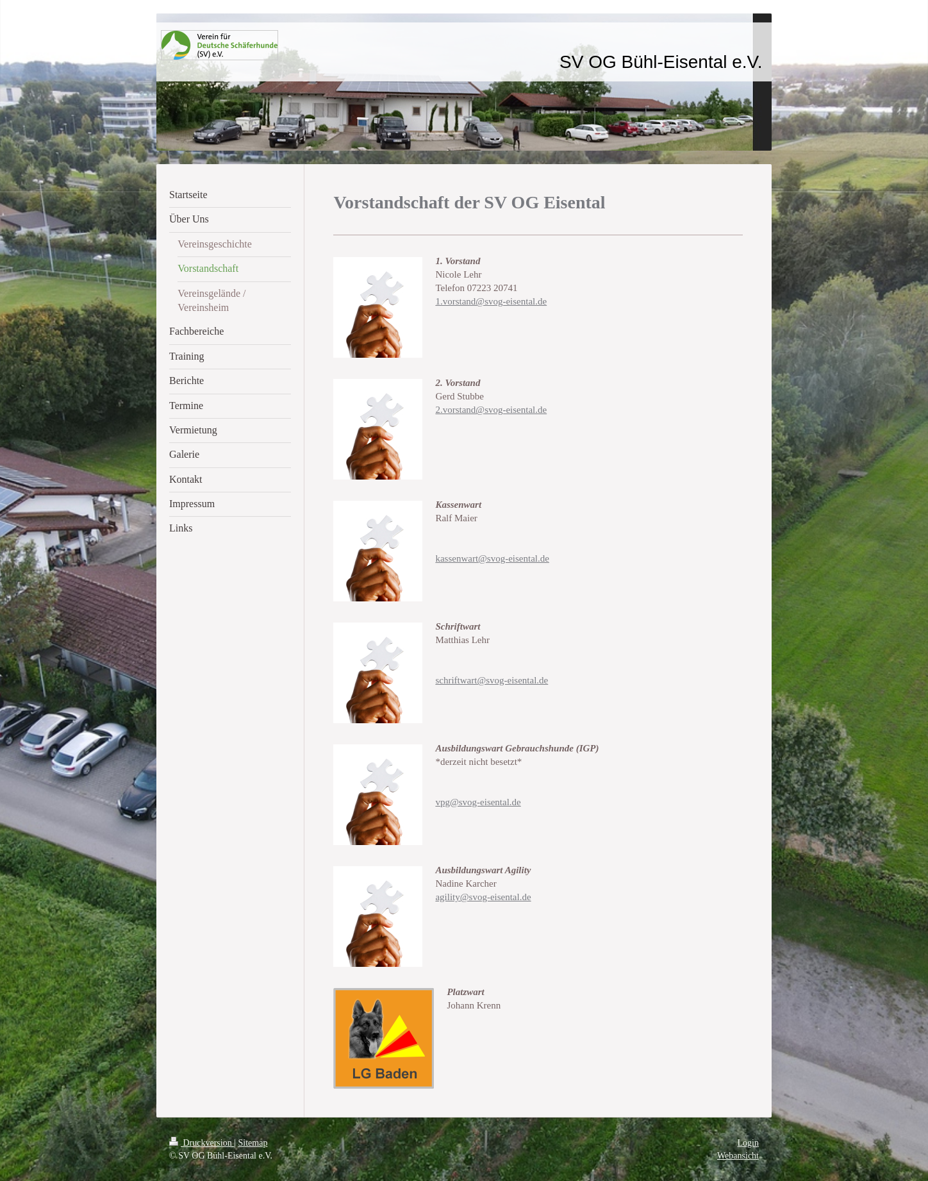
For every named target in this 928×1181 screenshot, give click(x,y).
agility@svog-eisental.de (483, 897)
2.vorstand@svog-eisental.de (491, 410)
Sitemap (253, 1143)
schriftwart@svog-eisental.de (491, 680)
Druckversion (201, 1143)
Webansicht (738, 1155)
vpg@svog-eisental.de (477, 802)
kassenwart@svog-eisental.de (492, 558)
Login (748, 1143)
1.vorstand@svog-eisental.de (491, 301)
